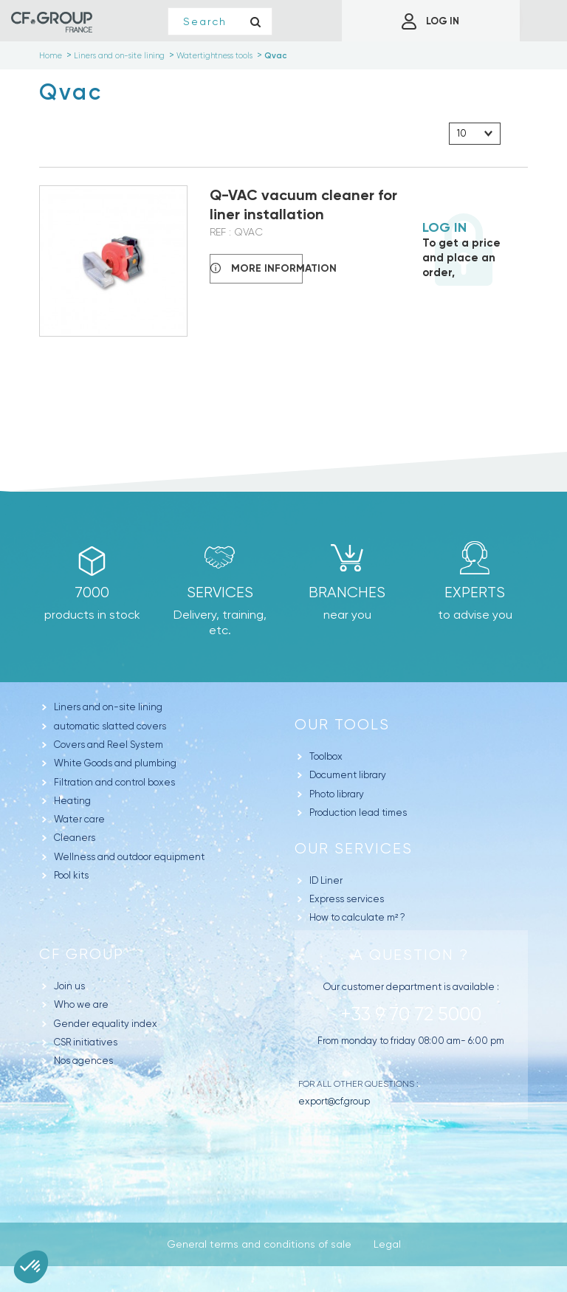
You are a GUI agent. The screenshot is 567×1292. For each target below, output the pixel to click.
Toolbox (326, 756)
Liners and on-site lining (108, 706)
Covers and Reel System (108, 744)
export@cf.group (334, 1101)
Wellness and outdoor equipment (129, 856)
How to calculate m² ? (357, 917)
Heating (72, 800)
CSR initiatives (85, 1042)
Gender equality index (105, 1023)
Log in (444, 227)
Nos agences (83, 1060)
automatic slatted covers (110, 726)
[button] (31, 1267)
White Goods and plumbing (115, 763)
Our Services (354, 848)
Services (220, 592)
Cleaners (74, 837)
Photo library (336, 794)
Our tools (342, 724)
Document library (347, 774)
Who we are (81, 1004)
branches (347, 592)
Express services (346, 898)
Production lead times (358, 812)
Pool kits (71, 875)
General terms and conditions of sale (259, 1244)
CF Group (81, 954)
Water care (79, 819)
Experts (474, 592)
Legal (387, 1244)
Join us (69, 986)
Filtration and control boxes (114, 782)
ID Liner (326, 880)
